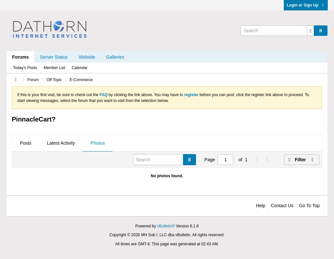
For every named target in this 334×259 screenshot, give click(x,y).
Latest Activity (61, 143)
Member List (54, 67)
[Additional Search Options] (310, 30)
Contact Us (282, 205)
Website (87, 57)
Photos (98, 143)
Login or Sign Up (306, 5)
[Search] (277, 30)
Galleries (115, 57)
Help (261, 205)
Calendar (80, 67)
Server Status (54, 57)
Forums (20, 57)
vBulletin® (166, 226)
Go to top (309, 205)
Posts (25, 143)
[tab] (25, 143)
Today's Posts (25, 67)
